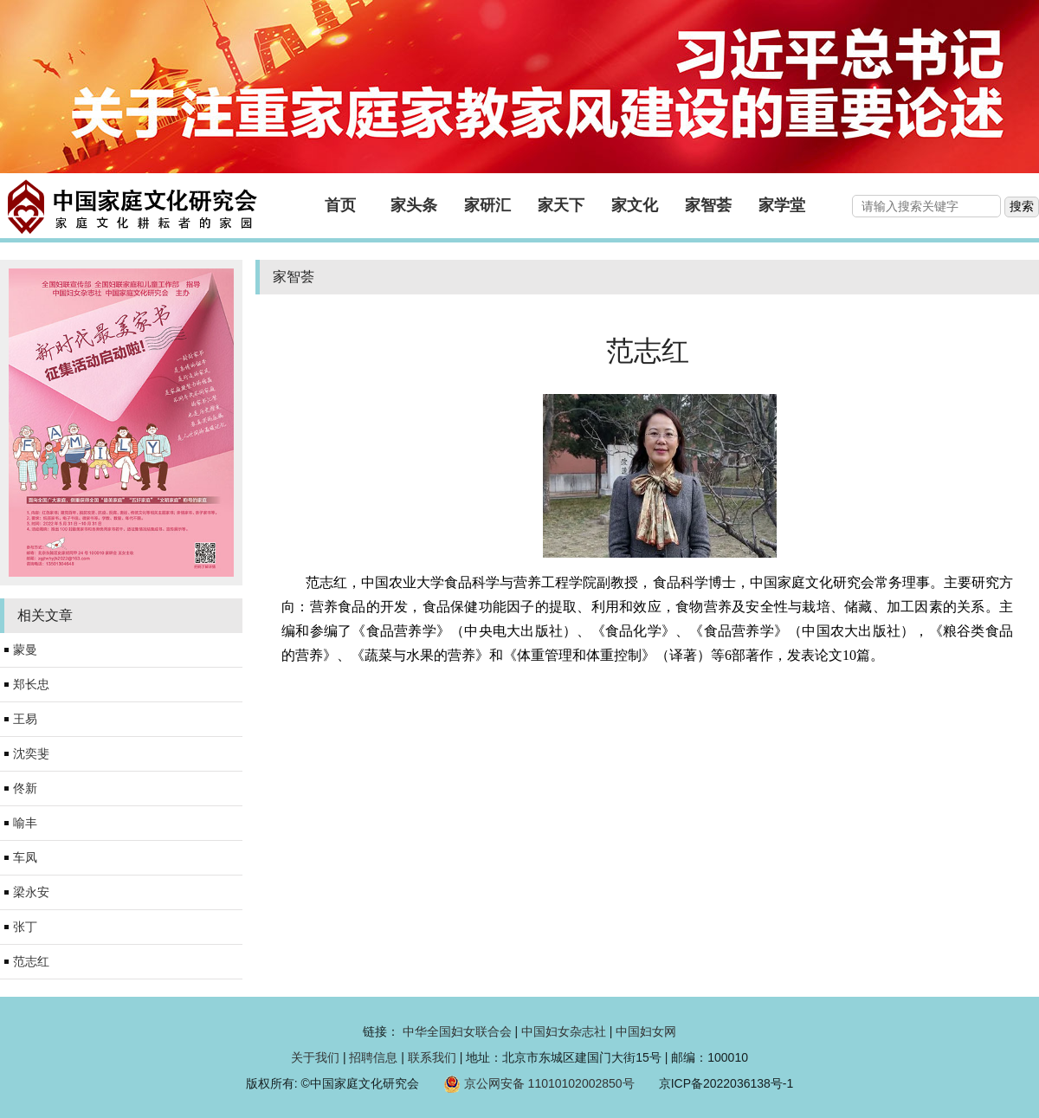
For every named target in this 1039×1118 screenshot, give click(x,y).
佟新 (25, 788)
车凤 (25, 857)
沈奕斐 (31, 753)
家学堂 (781, 205)
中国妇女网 (646, 1031)
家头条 (413, 205)
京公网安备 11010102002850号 (549, 1083)
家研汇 (487, 205)
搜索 (1022, 206)
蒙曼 (25, 649)
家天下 (561, 205)
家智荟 (708, 205)
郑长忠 (31, 684)
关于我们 (315, 1057)
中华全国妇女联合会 (457, 1031)
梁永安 (31, 892)
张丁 (25, 927)
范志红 (31, 961)
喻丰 (25, 823)
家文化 (634, 205)
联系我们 (432, 1057)
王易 (25, 719)
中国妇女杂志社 (563, 1031)
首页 (340, 205)
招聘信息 (373, 1057)
